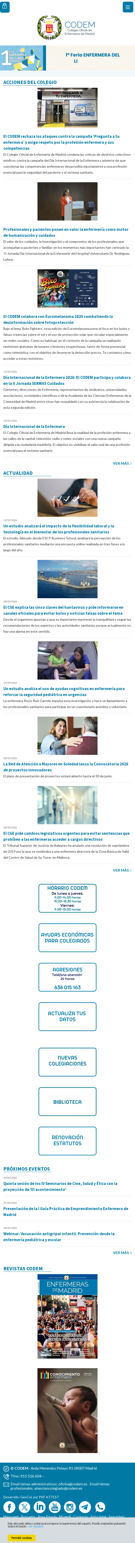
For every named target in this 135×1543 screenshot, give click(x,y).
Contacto (81, 1517)
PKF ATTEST (49, 1497)
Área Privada (47, 1517)
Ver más (121, 463)
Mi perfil (65, 1517)
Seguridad (116, 1517)
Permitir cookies (22, 1538)
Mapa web (11, 1517)
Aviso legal (98, 1517)
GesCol (26, 1497)
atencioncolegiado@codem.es (58, 1488)
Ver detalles (36, 1526)
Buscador (28, 1517)
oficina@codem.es (72, 1484)
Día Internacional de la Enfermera (34, 426)
